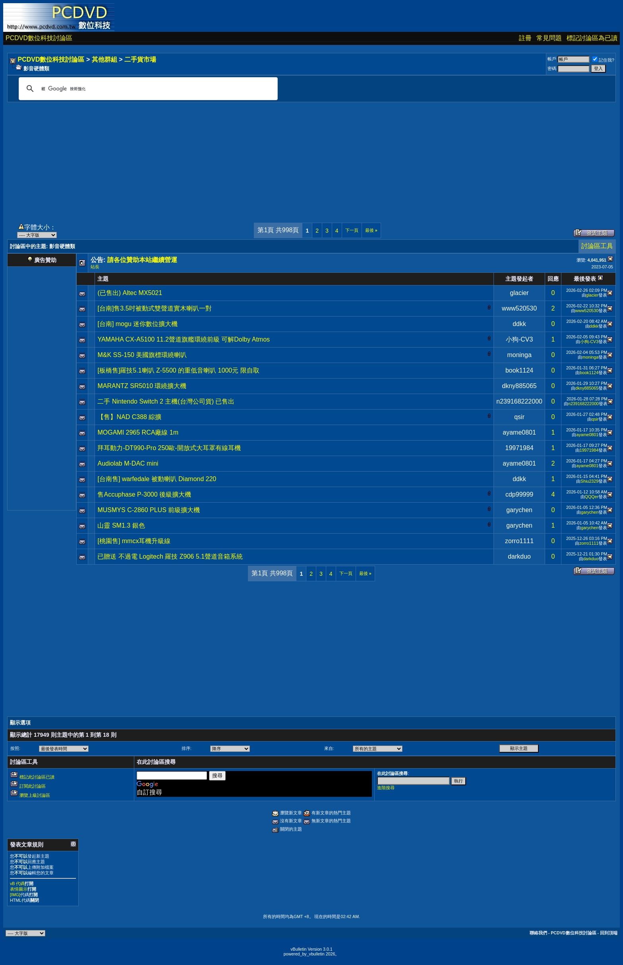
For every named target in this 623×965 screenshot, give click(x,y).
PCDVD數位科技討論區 (39, 38)
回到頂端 (608, 932)
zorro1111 (519, 541)
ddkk (519, 323)
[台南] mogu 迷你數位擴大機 (137, 323)
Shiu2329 (589, 481)
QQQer (591, 496)
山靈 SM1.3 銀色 (121, 525)
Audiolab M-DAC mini (127, 463)
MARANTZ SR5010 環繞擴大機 (141, 386)
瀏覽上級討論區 (34, 795)
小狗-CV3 (519, 339)
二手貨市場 (140, 59)
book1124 (519, 370)
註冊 (525, 38)
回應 (553, 279)
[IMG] (15, 894)
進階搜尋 (386, 787)
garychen (519, 510)
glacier (519, 292)
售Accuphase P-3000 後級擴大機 (144, 494)
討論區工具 (597, 246)
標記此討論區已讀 (36, 777)
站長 (95, 266)
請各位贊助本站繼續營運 (142, 259)
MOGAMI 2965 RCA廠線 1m (137, 432)
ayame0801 (519, 432)
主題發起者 (519, 279)
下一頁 (351, 230)
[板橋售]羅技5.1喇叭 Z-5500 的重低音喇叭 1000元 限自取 (178, 370)
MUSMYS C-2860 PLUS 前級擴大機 (148, 510)
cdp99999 (519, 494)
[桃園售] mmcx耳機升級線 (133, 541)
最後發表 (585, 279)
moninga (519, 354)
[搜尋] (147, 88)
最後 (371, 230)
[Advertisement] (311, 158)
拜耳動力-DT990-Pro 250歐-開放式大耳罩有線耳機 (168, 448)
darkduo (519, 556)
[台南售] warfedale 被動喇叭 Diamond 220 (156, 479)
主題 (102, 279)
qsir (519, 417)
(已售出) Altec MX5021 (129, 292)
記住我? (603, 60)
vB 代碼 (17, 883)
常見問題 (549, 38)
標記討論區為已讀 (592, 38)
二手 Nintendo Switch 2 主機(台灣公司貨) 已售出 (165, 401)
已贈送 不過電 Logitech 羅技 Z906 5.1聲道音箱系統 (169, 556)
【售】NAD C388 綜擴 (129, 417)
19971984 (519, 448)
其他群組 (104, 59)
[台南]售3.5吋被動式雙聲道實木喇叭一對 (154, 308)
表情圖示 (18, 889)
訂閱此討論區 (32, 786)
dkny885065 (519, 386)
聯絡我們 (538, 932)
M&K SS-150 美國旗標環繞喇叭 (142, 354)
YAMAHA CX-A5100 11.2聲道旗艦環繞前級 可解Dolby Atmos (183, 339)
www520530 (519, 308)
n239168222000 (519, 401)
